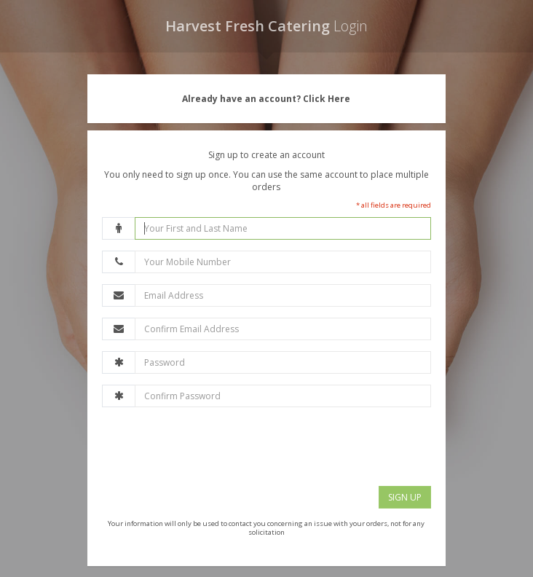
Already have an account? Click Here (266, 99)
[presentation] (212, 446)
